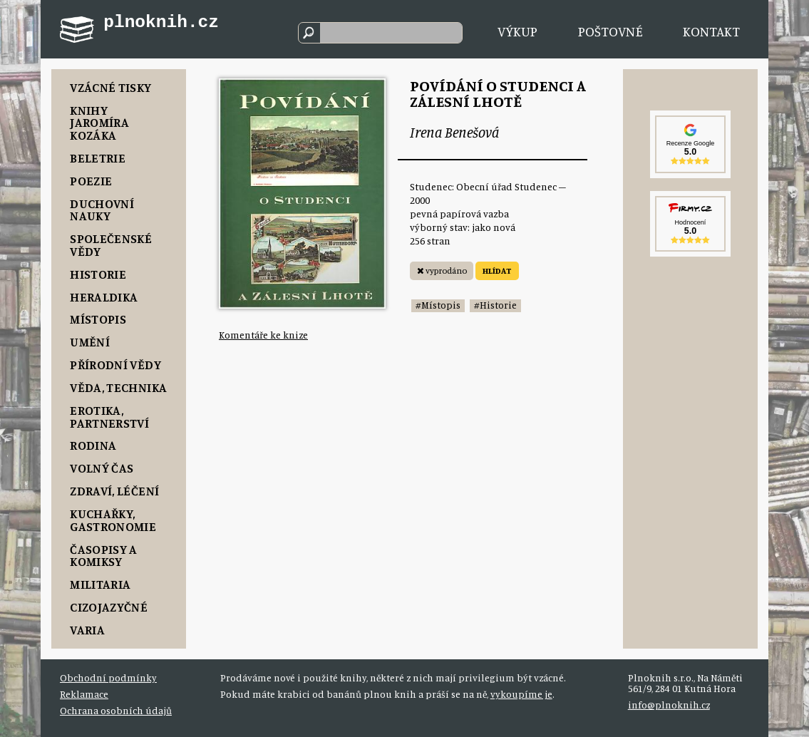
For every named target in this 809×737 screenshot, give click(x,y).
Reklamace (84, 694)
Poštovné (610, 31)
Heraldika (104, 296)
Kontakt (711, 31)
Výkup (517, 31)
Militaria (100, 584)
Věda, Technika (118, 387)
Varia (87, 629)
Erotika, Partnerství (109, 417)
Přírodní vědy (115, 364)
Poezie (91, 180)
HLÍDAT (497, 270)
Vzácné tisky (110, 87)
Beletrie (97, 157)
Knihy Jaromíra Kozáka (99, 123)
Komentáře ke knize (263, 335)
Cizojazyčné (109, 606)
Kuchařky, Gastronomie (113, 520)
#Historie (495, 305)
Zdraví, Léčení (114, 490)
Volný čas (101, 467)
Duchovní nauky (102, 210)
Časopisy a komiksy (104, 556)
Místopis (98, 318)
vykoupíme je (521, 694)
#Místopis (438, 305)
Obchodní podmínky (108, 678)
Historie (98, 274)
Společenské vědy (111, 245)
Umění (90, 341)
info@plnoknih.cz (669, 705)
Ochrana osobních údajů (116, 710)
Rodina (93, 445)
